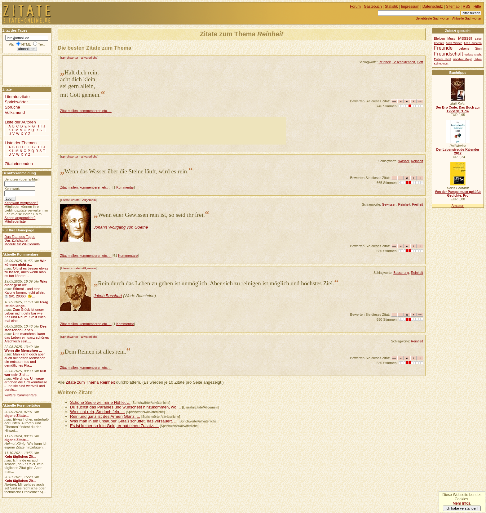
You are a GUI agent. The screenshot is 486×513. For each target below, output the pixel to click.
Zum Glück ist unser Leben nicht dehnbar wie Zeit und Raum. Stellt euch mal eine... (25, 315)
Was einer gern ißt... (25, 283)
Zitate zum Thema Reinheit (90, 382)
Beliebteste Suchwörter (432, 18)
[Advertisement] (173, 131)
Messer (465, 38)
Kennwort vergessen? (21, 203)
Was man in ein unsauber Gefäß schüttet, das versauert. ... (124, 421)
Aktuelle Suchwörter (466, 18)
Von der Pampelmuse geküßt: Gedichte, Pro (458, 193)
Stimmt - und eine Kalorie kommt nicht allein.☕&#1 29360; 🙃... (24, 292)
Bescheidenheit (403, 62)
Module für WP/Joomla (22, 244)
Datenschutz (432, 6)
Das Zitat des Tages (19, 237)
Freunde (443, 48)
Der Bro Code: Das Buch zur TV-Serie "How (458, 109)
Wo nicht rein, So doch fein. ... (97, 411)
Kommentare (128, 255)
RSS (467, 6)
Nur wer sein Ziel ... (25, 373)
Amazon (457, 205)
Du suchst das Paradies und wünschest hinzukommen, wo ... (125, 407)
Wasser (403, 161)
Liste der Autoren (20, 122)
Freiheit (417, 204)
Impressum (410, 6)
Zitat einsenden (19, 163)
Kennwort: (12, 188)
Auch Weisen (454, 43)
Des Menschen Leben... (25, 328)
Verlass (468, 54)
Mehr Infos (461, 503)
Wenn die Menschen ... (23, 350)
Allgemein (89, 200)
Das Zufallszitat (16, 240)
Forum (355, 6)
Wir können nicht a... (25, 262)
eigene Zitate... (16, 415)
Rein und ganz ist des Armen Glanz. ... (105, 416)
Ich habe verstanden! (461, 508)
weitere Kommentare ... (22, 395)
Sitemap (453, 6)
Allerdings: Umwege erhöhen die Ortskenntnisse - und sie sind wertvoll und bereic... (25, 384)
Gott (420, 62)
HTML (26, 44)
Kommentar (125, 187)
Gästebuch (373, 6)
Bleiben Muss (444, 38)
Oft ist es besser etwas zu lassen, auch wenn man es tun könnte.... (26, 272)
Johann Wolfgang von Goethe (121, 227)
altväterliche (89, 57)
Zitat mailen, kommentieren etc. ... (86, 111)
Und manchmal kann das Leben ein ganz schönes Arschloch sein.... (26, 337)
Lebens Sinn (470, 48)
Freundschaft (448, 53)
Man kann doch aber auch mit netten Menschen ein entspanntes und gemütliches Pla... (24, 359)
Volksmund (15, 112)
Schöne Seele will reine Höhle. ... (100, 402)
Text (41, 44)
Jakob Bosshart (108, 295)
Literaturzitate (70, 200)
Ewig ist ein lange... (26, 304)
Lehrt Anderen (473, 43)
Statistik (391, 6)
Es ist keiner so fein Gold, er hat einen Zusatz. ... (114, 425)
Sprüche (12, 107)
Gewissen (389, 204)
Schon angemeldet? (19, 218)
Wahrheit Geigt (462, 59)
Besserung (401, 272)
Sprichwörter (69, 57)
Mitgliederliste (15, 221)
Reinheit (384, 62)
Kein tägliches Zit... (20, 456)
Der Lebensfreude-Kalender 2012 (457, 151)
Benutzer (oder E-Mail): (22, 179)
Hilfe (477, 6)
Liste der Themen (21, 143)
